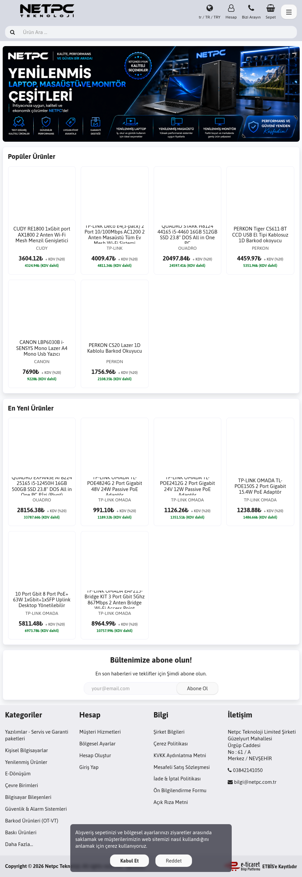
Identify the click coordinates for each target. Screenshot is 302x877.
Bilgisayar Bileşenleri (28, 797)
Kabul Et (129, 861)
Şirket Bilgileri (169, 732)
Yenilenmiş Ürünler (26, 762)
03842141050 (248, 770)
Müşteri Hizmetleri (100, 732)
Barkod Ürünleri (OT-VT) (31, 820)
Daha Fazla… (19, 844)
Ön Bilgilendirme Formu (180, 790)
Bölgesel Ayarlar (97, 743)
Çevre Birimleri (21, 785)
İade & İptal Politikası (177, 778)
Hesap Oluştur (95, 755)
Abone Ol (197, 688)
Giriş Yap (89, 767)
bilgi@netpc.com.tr (255, 782)
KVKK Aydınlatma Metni (180, 755)
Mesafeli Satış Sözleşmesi (182, 767)
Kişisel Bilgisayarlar (26, 750)
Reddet (174, 861)
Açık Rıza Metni (171, 802)
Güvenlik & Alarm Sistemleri (36, 809)
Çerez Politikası (171, 743)
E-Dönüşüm (18, 773)
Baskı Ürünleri (20, 832)
